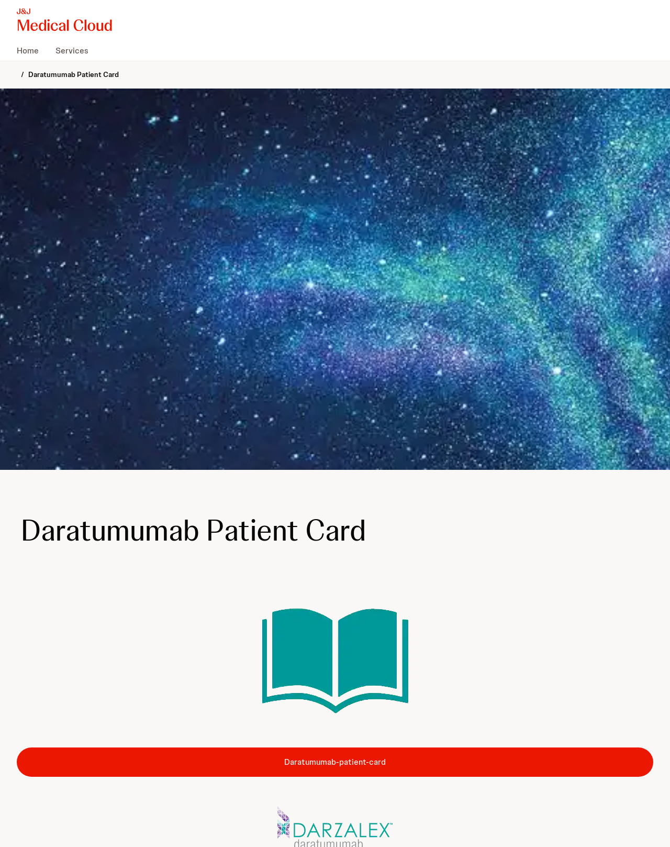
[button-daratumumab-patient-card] (335, 762)
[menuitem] (32, 50)
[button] (335, 661)
